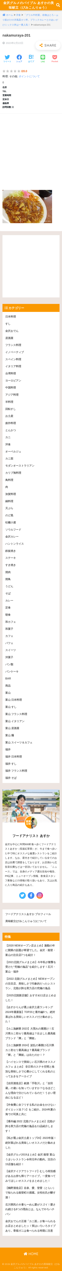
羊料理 (9, 401)
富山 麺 (9, 735)
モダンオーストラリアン (19, 465)
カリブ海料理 (13, 472)
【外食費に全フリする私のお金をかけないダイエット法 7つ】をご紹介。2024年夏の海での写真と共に (30, 1109)
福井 (8, 749)
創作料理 (10, 423)
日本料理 (10, 316)
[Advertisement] (31, 148)
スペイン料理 (13, 359)
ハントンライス (14, 543)
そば (8, 593)
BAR (8, 678)
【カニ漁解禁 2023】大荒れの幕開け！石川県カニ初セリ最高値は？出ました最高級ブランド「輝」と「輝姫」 (30, 1033)
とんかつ (10, 430)
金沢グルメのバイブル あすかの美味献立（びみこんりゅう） (28, 5)
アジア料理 (12, 394)
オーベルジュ (13, 451)
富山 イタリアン (14, 721)
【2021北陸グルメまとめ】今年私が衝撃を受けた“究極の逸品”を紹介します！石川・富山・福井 (30, 967)
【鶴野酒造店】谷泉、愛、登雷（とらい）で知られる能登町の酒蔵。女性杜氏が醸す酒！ (30, 1193)
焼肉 (8, 572)
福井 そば (11, 777)
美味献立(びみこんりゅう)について (26, 921)
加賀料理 (10, 494)
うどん (9, 586)
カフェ (9, 636)
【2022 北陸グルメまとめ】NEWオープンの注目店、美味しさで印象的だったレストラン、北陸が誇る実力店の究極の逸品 (30, 983)
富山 (8, 692)
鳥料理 (9, 480)
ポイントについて (29, 76)
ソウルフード (13, 529)
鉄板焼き (10, 551)
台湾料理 (10, 373)
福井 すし (11, 763)
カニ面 (9, 458)
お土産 (9, 416)
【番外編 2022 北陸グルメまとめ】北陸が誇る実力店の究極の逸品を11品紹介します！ (30, 1126)
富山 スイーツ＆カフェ (18, 742)
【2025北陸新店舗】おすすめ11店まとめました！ (30, 998)
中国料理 (10, 387)
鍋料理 (9, 501)
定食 (8, 607)
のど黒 (9, 515)
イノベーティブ (14, 352)
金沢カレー (12, 536)
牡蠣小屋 (10, 522)
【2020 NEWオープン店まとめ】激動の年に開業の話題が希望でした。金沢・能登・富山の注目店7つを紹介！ (30, 950)
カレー (9, 600)
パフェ (9, 643)
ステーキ (10, 557)
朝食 (8, 614)
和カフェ (10, 621)
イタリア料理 (13, 366)
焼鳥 (8, 579)
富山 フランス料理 (16, 714)
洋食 (18, 15)
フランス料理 (13, 345)
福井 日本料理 (13, 756)
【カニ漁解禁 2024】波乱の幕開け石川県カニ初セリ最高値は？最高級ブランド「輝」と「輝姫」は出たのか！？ (29, 1050)
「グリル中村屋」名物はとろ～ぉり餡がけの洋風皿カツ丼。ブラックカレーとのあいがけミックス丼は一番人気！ (30, 20)
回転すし (10, 409)
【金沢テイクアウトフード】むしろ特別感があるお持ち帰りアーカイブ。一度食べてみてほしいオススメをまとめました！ (30, 1176)
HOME (31, 1254)
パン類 (9, 664)
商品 (8, 685)
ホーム (9, 15)
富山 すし (11, 707)
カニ (8, 437)
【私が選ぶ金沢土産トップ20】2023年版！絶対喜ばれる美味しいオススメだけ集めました (30, 1143)
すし (8, 323)
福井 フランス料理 (16, 770)
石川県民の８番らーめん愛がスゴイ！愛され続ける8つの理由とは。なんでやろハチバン (30, 1209)
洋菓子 (9, 657)
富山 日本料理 (13, 699)
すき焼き (10, 565)
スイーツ (10, 650)
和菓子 (9, 628)
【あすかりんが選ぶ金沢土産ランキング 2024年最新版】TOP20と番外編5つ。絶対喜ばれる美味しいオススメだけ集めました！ (30, 1014)
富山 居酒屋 (12, 728)
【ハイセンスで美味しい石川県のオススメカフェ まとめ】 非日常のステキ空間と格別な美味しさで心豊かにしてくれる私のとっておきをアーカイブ (30, 1069)
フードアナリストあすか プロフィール (28, 914)
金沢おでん (12, 331)
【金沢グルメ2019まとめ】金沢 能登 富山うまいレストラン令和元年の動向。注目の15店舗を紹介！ (30, 1159)
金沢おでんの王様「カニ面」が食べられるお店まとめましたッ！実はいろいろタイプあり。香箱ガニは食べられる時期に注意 (30, 1226)
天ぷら (9, 508)
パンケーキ (12, 671)
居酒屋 (9, 338)
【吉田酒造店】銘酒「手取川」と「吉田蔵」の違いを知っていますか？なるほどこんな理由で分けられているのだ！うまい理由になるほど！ (30, 1090)
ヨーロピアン (13, 380)
